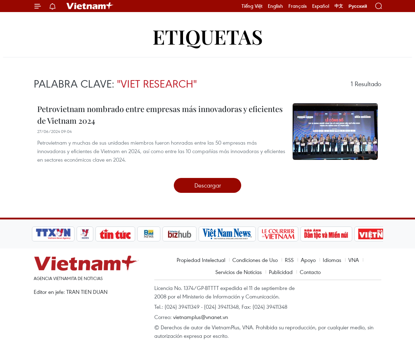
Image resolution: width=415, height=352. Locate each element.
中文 (338, 6)
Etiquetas (208, 36)
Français (297, 6)
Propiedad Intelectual (201, 259)
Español (320, 6)
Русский (357, 6)
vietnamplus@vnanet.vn (200, 316)
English (275, 6)
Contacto (310, 271)
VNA (353, 259)
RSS (289, 259)
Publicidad (281, 271)
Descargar (207, 185)
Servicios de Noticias (238, 271)
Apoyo (308, 259)
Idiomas (332, 259)
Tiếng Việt (252, 6)
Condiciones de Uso (255, 259)
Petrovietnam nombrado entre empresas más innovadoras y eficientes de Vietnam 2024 (160, 115)
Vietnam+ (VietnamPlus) (90, 6)
